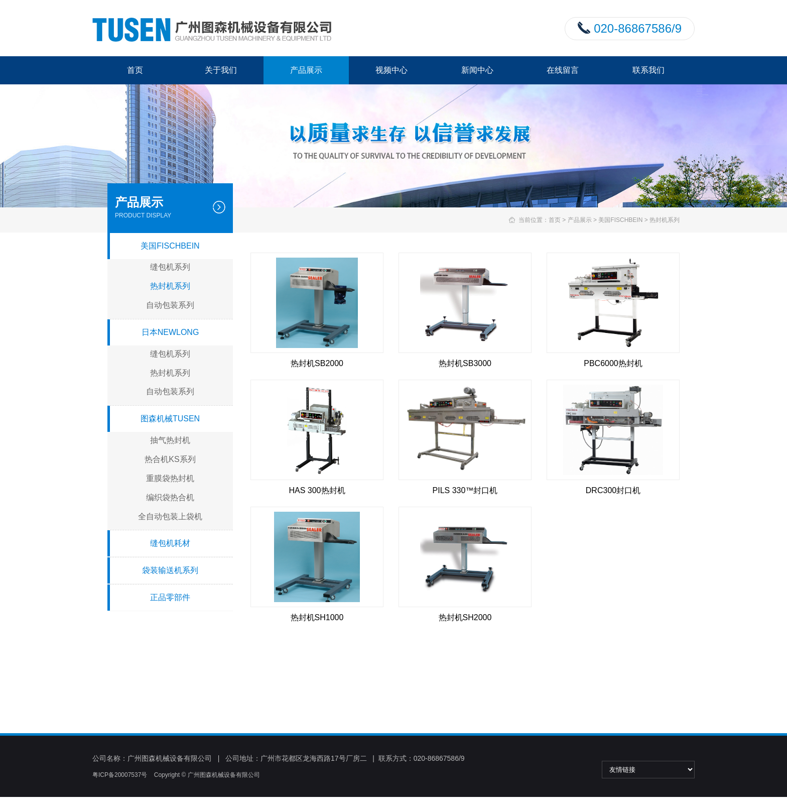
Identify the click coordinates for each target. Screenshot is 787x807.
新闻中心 (477, 70)
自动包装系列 (170, 305)
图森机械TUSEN (170, 418)
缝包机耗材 (170, 543)
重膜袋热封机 (170, 478)
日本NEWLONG (170, 332)
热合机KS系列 (170, 459)
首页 (135, 70)
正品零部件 (170, 597)
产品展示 (306, 70)
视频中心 (391, 70)
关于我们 (221, 70)
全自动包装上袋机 (170, 516)
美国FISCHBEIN (620, 219)
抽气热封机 (170, 440)
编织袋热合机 (170, 497)
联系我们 (648, 70)
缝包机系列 (170, 267)
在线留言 (563, 70)
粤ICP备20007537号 (119, 774)
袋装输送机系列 (170, 570)
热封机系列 (664, 219)
